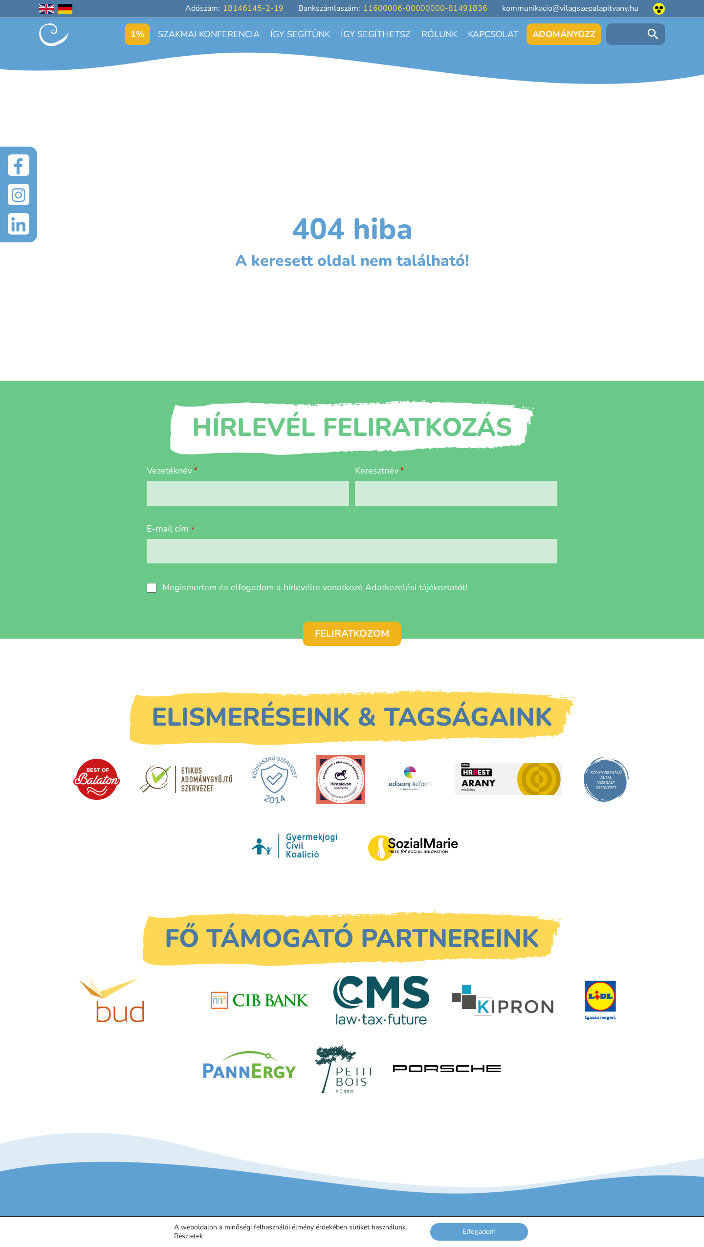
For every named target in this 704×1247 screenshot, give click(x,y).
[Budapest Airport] (133, 1000)
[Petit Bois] (344, 1068)
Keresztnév (376, 470)
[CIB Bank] (260, 1000)
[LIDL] (600, 1000)
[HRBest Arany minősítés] (508, 779)
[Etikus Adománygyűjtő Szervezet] (186, 779)
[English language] (46, 9)
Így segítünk (300, 34)
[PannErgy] (249, 1068)
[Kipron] (502, 1000)
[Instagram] (18, 194)
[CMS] (381, 1000)
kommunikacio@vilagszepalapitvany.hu (570, 8)
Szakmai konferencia (209, 34)
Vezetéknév (169, 470)
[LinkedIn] (18, 224)
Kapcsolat (493, 34)
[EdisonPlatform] (410, 779)
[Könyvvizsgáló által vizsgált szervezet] (606, 779)
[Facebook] (18, 165)
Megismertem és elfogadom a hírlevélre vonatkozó (314, 587)
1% (137, 34)
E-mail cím (170, 529)
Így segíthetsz (376, 34)
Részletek (188, 1236)
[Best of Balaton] (96, 779)
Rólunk (439, 34)
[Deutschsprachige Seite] (65, 9)
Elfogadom (479, 1231)
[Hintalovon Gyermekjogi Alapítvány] (340, 779)
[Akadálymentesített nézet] (659, 9)
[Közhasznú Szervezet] (274, 779)
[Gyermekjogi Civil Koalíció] (295, 847)
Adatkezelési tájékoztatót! (416, 587)
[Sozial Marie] (413, 847)
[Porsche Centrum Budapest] (447, 1069)
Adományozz (563, 34)
